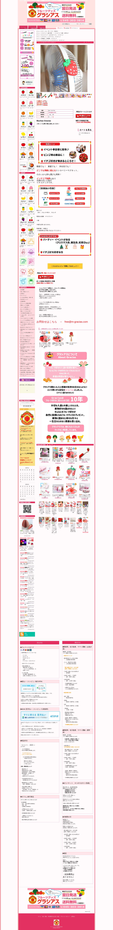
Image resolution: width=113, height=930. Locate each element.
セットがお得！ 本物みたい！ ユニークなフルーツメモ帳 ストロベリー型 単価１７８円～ (27, 527)
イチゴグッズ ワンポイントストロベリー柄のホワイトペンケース (48, 507)
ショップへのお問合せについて (27, 320)
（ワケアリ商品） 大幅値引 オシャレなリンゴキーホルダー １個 (86, 508)
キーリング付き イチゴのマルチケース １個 (71, 472)
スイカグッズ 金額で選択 (31, 179)
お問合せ (41, 27)
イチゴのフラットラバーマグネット (41, 522)
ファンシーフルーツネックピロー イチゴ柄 (61, 506)
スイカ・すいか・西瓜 (31, 94)
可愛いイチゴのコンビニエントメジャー (66, 522)
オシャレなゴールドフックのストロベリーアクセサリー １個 (71, 490)
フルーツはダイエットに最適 (27, 318)
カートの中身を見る (27, 380)
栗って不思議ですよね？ (26, 339)
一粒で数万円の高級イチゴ (26, 313)
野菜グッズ (23, 155)
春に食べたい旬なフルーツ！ (27, 327)
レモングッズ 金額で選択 (31, 211)
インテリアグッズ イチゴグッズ (57, 40)
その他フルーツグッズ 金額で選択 (31, 232)
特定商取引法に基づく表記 (53, 916)
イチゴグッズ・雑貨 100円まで (61, 33)
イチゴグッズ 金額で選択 (23, 179)
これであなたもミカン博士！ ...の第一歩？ (28, 344)
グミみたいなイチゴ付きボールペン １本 (44, 472)
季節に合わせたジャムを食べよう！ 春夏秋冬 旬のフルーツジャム (28, 360)
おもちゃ (23, 272)
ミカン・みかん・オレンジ (23, 115)
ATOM (26, 635)
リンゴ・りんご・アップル (23, 104)
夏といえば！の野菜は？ (26, 368)
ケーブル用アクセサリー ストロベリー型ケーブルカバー (27, 627)
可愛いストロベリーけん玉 (71, 338)
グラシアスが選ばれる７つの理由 (28, 356)
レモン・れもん (23, 135)
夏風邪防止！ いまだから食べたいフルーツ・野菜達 (28, 364)
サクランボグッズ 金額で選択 (31, 221)
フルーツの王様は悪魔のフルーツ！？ (27, 333)
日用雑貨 (31, 272)
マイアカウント (74, 28)
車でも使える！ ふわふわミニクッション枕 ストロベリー (45, 454)
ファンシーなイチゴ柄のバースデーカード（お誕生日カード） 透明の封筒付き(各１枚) (73, 524)
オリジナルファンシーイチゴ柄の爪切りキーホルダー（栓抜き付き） (54, 508)
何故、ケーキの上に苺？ (26, 311)
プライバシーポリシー (65, 916)
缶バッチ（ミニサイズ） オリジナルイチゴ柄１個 (30, 544)
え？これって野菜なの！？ (26, 335)
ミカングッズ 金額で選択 (31, 200)
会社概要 (22, 289)
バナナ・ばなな (31, 114)
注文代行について (24, 299)
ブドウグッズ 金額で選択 (23, 221)
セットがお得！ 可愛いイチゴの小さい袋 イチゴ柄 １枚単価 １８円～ (58, 455)
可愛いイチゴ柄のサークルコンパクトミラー (66, 506)
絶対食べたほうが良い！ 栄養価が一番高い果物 (28, 351)
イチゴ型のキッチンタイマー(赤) (79, 522)
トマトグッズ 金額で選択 (23, 232)
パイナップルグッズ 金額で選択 (23, 211)
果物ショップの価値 (25, 305)
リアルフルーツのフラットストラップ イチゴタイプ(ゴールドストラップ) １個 (85, 524)
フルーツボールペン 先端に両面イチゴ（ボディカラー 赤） (27, 595)
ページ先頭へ (87, 911)
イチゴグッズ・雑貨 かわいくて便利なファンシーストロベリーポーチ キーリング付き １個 (84, 491)
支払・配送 (44, 916)
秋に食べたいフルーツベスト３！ (28, 337)
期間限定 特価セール (31, 166)
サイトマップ (23, 295)
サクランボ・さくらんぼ (31, 136)
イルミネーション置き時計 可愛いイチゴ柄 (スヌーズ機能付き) (79, 507)
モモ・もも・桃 (31, 104)
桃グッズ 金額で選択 (31, 190)
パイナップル (23, 125)
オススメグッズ (23, 252)
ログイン (61, 28)
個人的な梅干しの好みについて (27, 370)
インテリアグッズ (31, 282)
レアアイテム (31, 252)
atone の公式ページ (28, 734)
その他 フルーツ (31, 146)
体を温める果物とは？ (25, 341)
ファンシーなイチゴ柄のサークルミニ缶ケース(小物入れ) (41, 507)
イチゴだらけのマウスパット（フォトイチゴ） (60, 522)
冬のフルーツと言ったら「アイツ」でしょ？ (27, 375)
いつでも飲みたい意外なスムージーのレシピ (28, 325)
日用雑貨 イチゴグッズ (51, 38)
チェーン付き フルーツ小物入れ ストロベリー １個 (27, 573)
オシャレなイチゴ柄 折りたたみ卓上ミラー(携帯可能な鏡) (58, 490)
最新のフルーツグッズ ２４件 (27, 322)
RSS (26, 633)
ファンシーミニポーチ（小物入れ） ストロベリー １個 (84, 473)
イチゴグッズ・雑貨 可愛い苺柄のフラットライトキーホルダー (27, 564)
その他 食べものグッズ (31, 156)
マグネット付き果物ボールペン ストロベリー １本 (48, 523)
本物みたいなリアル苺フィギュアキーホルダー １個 (27, 554)
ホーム (23, 27)
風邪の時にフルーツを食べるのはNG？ (28, 330)
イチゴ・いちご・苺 (23, 93)
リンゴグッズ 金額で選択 (23, 190)
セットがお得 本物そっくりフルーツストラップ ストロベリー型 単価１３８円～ (44, 339)
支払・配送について (32, 27)
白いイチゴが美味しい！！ (26, 309)
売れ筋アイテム (31, 242)
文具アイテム (23, 262)
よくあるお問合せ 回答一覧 (27, 297)
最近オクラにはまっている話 (27, 366)
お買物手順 (23, 301)
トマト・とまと (23, 146)
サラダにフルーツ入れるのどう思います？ (28, 354)
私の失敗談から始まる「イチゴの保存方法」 (28, 347)
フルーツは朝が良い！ (25, 307)
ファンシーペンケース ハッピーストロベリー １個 (45, 490)
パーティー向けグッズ (31, 262)
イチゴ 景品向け (54, 31)
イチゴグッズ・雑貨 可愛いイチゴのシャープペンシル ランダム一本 (27, 590)
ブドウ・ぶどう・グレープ (31, 125)
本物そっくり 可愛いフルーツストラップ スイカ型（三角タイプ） (27, 622)
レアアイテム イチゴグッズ (54, 36)
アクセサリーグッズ (23, 282)
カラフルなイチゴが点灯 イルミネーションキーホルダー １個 (23, 544)
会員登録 (67, 28)
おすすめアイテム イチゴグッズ (56, 34)
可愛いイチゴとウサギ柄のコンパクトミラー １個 (73, 507)
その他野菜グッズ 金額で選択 (23, 242)
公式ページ (26, 700)
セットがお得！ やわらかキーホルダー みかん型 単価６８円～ (27, 616)
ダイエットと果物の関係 (26, 303)
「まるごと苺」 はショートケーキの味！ (28, 315)
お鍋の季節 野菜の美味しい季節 (28, 372)
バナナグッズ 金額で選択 (23, 200)
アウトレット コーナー (23, 166)
